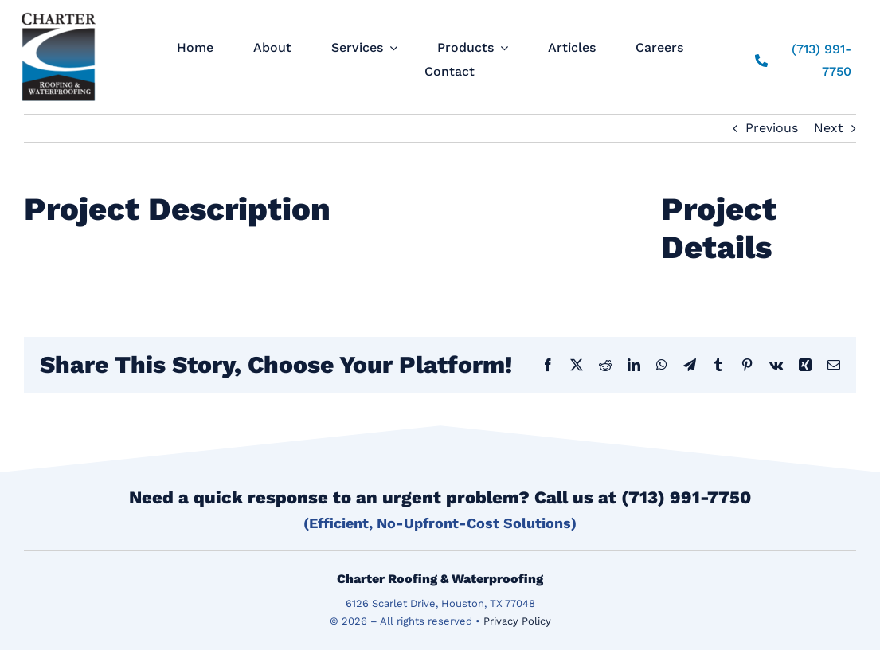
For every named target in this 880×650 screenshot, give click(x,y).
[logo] (58, 12)
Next (828, 127)
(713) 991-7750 (686, 497)
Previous (771, 127)
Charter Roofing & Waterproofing (440, 578)
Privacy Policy (517, 621)
